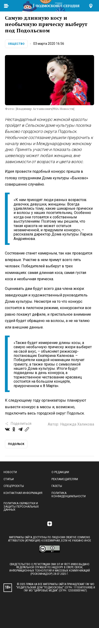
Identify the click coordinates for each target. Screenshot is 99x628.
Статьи (9, 479)
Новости (10, 472)
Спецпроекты (14, 486)
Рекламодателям (64, 479)
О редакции (60, 472)
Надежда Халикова (77, 424)
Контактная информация (23, 493)
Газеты (56, 486)
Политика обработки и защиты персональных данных (21, 507)
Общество (16, 43)
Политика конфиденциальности (68, 494)
